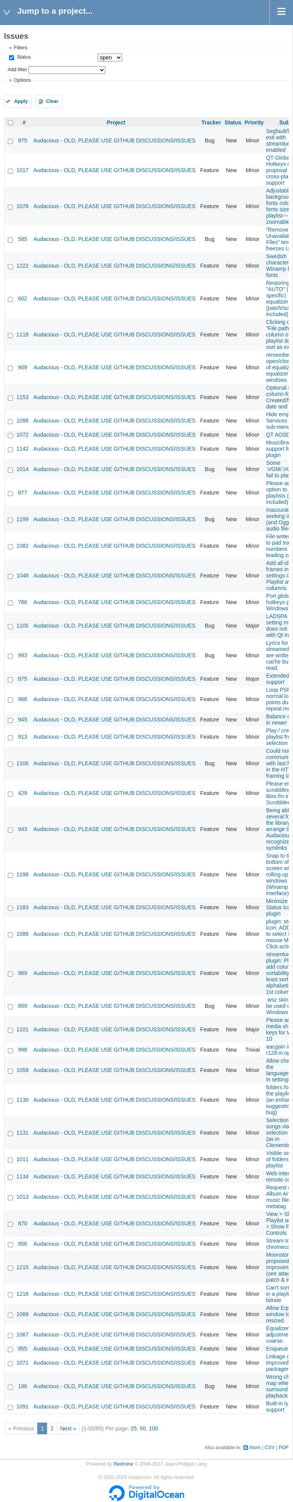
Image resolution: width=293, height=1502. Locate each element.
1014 (22, 469)
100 (153, 1428)
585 (22, 239)
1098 (22, 420)
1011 (22, 1159)
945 (22, 719)
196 (22, 1386)
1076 (22, 206)
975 (22, 140)
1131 (22, 1133)
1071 (22, 1363)
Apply (21, 101)
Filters (20, 47)
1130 (22, 1100)
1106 (22, 763)
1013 (22, 1197)
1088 (22, 934)
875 (22, 679)
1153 (22, 397)
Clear (52, 101)
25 (134, 1428)
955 (22, 1349)
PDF (284, 1447)
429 (22, 793)
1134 (22, 1176)
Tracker (211, 122)
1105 (22, 625)
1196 (22, 874)
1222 (22, 266)
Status (23, 57)
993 (22, 655)
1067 (22, 1334)
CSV (270, 1447)
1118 (22, 334)
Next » (68, 1428)
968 (22, 699)
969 (22, 973)
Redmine (123, 1464)
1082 (22, 546)
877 (22, 492)
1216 (22, 1294)
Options (22, 80)
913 (22, 737)
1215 (22, 1267)
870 (22, 1223)
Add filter (17, 69)
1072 (22, 435)
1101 (22, 1029)
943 (22, 829)
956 (22, 1244)
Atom (254, 1447)
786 (22, 602)
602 (22, 298)
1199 (22, 519)
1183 (22, 907)
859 (22, 1006)
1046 (22, 575)
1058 (22, 1070)
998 (22, 1050)
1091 (22, 1406)
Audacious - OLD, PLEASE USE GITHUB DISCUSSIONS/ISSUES (114, 140)
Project (116, 122)
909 (22, 367)
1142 (22, 449)
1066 (22, 1314)
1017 (22, 170)
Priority (254, 122)
